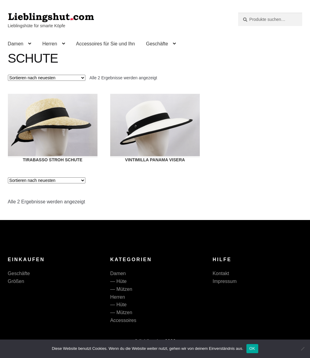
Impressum (224, 281)
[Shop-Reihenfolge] (46, 78)
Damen (16, 43)
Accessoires (123, 320)
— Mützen (121, 289)
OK (252, 348)
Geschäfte (157, 43)
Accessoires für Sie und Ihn (105, 43)
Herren (49, 43)
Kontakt (221, 273)
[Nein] (302, 349)
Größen (16, 281)
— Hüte (118, 281)
